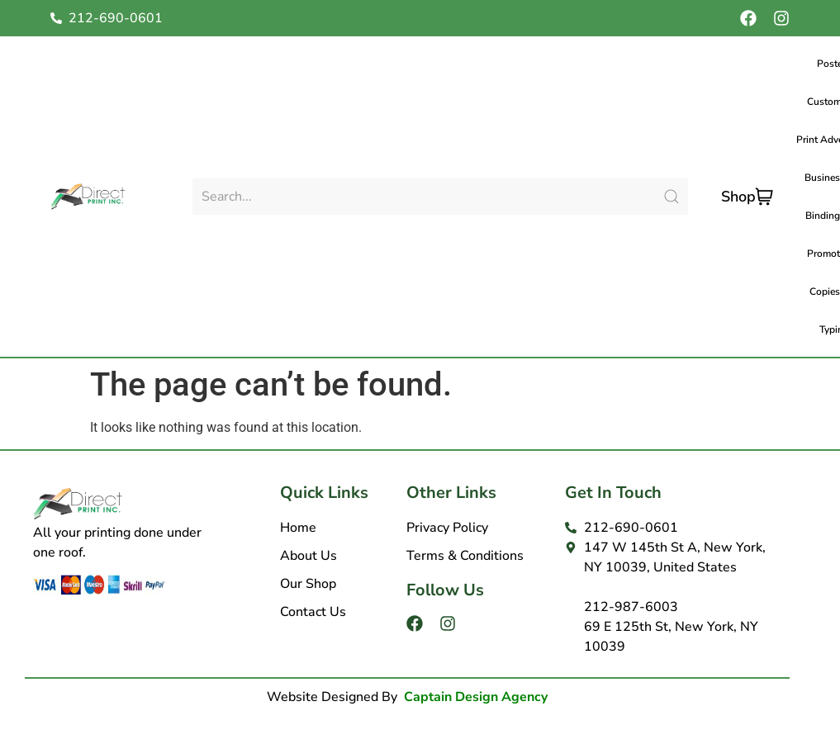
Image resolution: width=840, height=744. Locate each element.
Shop (738, 196)
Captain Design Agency (476, 697)
